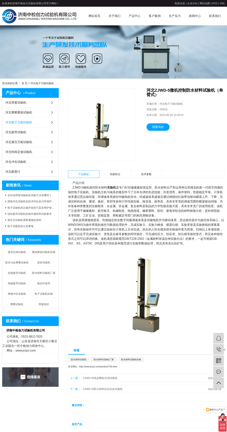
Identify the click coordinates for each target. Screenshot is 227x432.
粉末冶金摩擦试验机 (17, 262)
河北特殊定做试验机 (18, 152)
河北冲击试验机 (15, 161)
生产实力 (175, 16)
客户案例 (155, 16)
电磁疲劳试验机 (17, 283)
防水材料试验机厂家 (43, 272)
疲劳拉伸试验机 (17, 252)
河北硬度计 (12, 171)
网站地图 (205, 3)
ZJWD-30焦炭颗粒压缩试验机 (100, 377)
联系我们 (215, 16)
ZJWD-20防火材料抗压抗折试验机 (103, 388)
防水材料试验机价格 (131, 359)
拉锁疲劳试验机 (17, 272)
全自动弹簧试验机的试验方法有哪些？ (29, 195)
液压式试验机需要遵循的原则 (24, 220)
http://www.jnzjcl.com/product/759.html (98, 366)
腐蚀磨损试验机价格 (43, 252)
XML (222, 3)
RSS (215, 3)
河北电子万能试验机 (42, 83)
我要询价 (158, 127)
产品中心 (135, 16)
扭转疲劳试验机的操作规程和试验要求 (29, 213)
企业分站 (192, 3)
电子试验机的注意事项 (20, 226)
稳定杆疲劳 (43, 283)
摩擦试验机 (16, 304)
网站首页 (94, 16)
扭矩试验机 (43, 262)
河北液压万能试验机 (18, 142)
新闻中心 (195, 16)
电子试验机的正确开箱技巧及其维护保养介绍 (31, 207)
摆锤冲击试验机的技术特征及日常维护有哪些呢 (31, 201)
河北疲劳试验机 (15, 132)
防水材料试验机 (78, 359)
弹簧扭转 (43, 304)
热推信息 (180, 3)
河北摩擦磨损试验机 (18, 112)
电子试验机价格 (44, 293)
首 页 (25, 83)
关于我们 (114, 16)
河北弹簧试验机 (15, 102)
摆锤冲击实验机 (17, 293)
